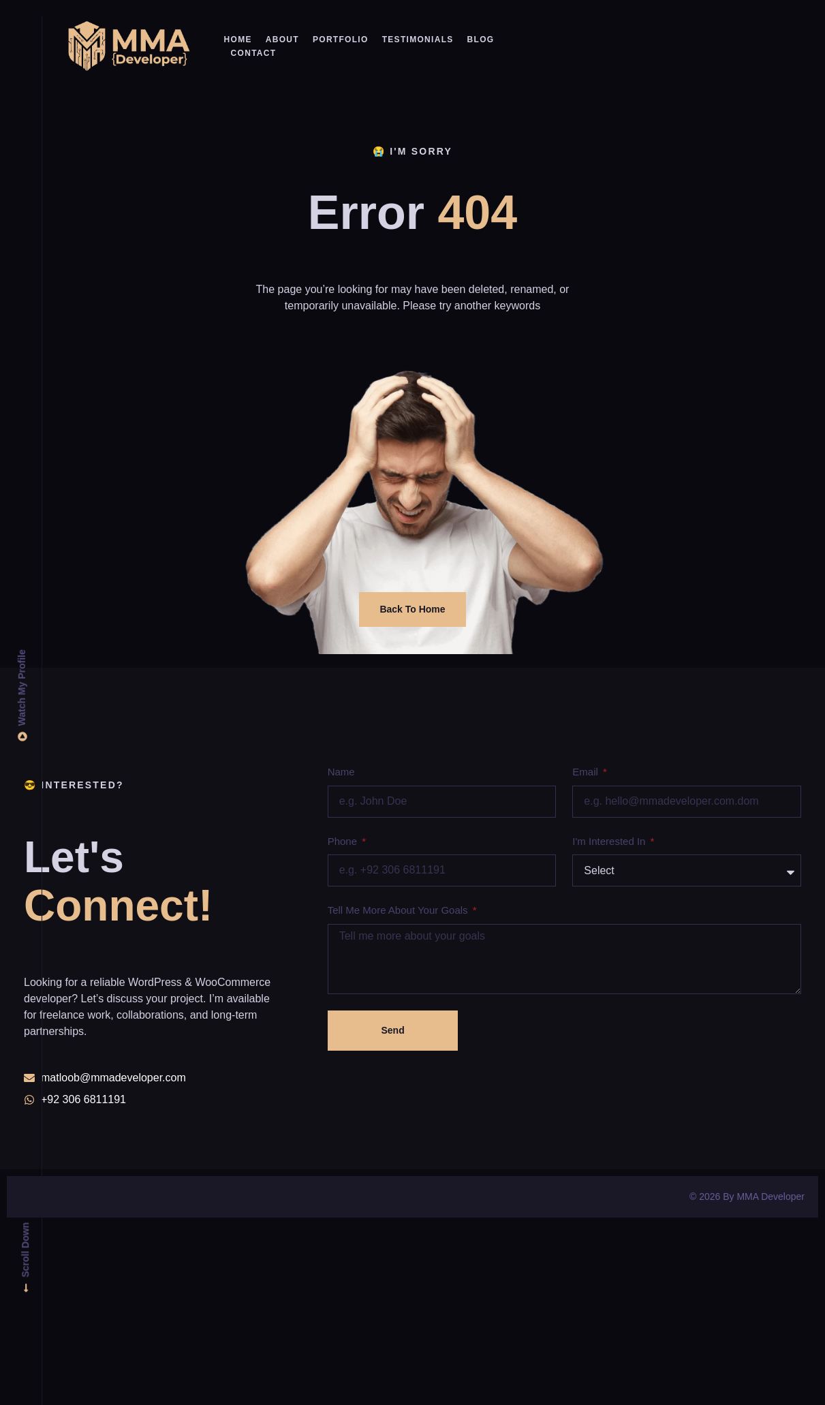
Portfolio (341, 39)
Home (238, 39)
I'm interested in (610, 841)
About (282, 39)
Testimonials (418, 39)
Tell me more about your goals (399, 910)
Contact (254, 53)
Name (341, 771)
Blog (481, 39)
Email (586, 771)
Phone (344, 841)
